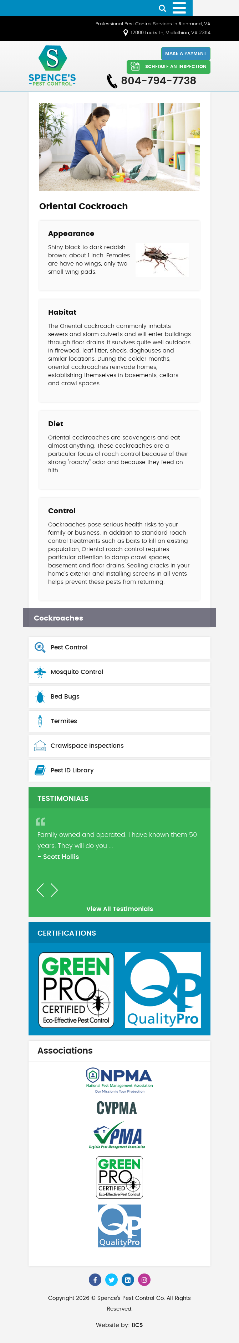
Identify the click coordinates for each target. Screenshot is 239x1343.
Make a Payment (186, 53)
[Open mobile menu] (179, 8)
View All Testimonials (119, 909)
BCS (137, 1325)
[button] (40, 890)
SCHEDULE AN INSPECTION (169, 66)
